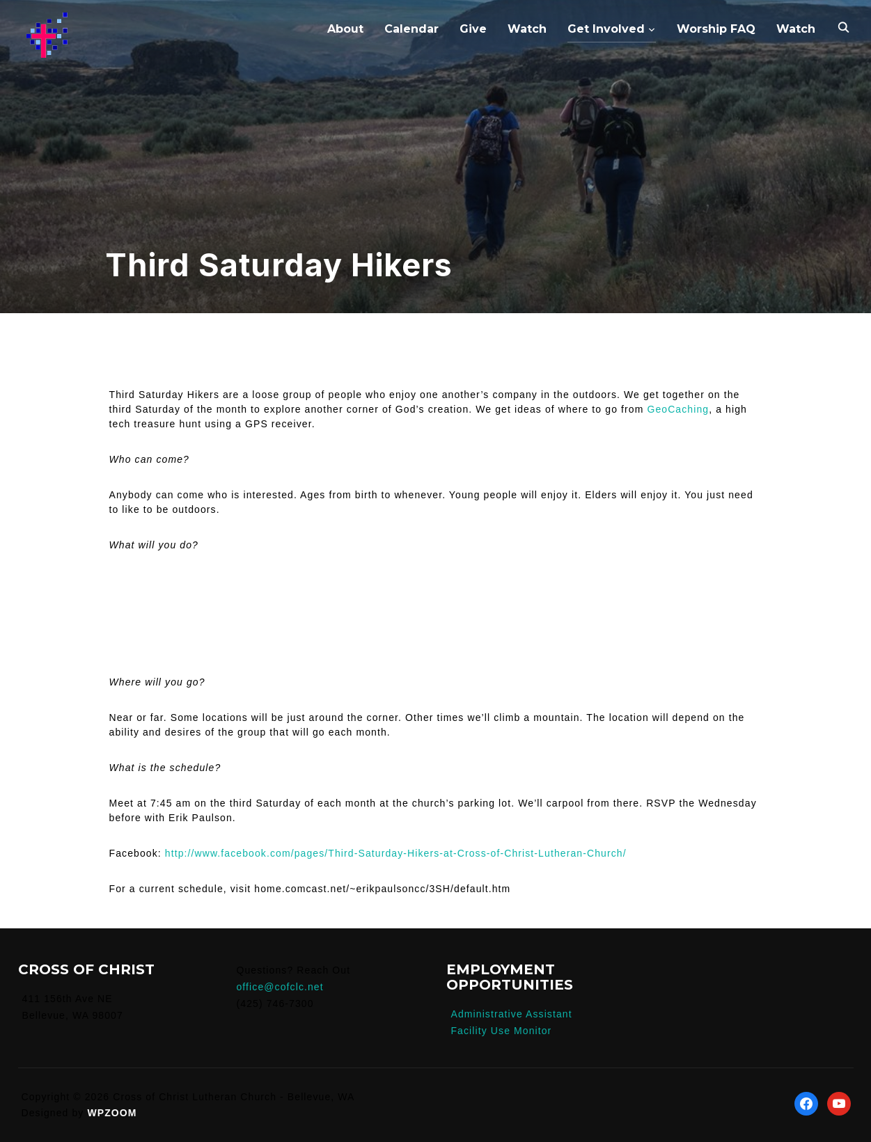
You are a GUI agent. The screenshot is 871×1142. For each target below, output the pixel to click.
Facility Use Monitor (500, 1030)
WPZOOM (111, 1112)
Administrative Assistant (511, 1014)
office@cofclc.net (279, 986)
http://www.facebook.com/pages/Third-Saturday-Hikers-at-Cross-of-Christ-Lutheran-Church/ (396, 853)
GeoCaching (678, 409)
